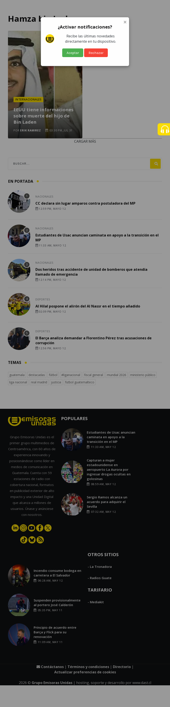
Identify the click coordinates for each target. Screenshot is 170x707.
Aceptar (73, 53)
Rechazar (96, 53)
